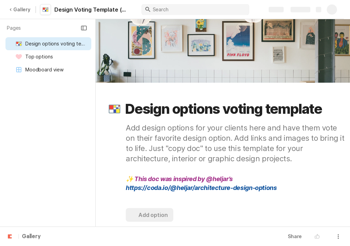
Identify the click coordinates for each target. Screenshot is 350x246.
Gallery (19, 9)
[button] (84, 28)
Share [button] (295, 236)
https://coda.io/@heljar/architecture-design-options (201, 187)
